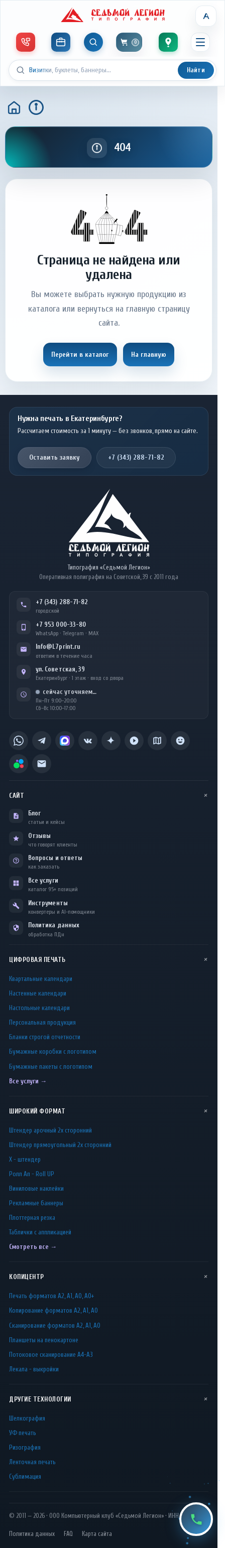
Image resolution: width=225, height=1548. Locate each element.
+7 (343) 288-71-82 (136, 457)
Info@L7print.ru (58, 646)
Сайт (16, 795)
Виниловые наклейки (36, 1188)
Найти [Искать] (196, 70)
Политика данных (53, 925)
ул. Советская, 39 (60, 669)
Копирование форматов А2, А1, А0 (53, 1310)
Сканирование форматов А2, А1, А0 (54, 1325)
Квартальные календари (40, 978)
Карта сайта (97, 1533)
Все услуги (43, 880)
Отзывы (39, 835)
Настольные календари (39, 1008)
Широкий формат (37, 1111)
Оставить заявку (54, 457)
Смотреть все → (33, 1246)
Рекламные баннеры (36, 1203)
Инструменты (48, 903)
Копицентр (26, 1277)
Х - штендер (25, 1159)
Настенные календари (37, 993)
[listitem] (18, 740)
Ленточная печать (32, 1462)
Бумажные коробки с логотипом (52, 1051)
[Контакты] (168, 42)
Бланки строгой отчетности (44, 1037)
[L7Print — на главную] (109, 522)
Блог (34, 813)
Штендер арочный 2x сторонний (50, 1130)
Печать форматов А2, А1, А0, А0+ (51, 1296)
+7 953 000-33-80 (61, 624)
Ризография (25, 1447)
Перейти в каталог (80, 354)
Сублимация (25, 1476)
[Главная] (14, 107)
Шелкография (27, 1418)
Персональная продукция (42, 1022)
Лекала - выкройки (34, 1369)
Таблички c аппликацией (40, 1232)
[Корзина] (129, 42)
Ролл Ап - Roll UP (31, 1174)
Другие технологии (40, 1399)
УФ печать (22, 1433)
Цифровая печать (37, 959)
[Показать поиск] (93, 42)
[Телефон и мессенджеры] (25, 42)
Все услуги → (28, 1081)
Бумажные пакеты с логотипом (50, 1066)
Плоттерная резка (32, 1217)
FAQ (68, 1533)
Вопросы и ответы (55, 858)
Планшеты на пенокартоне (43, 1340)
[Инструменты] (60, 42)
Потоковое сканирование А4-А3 (51, 1354)
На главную (148, 354)
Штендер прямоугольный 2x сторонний (60, 1145)
